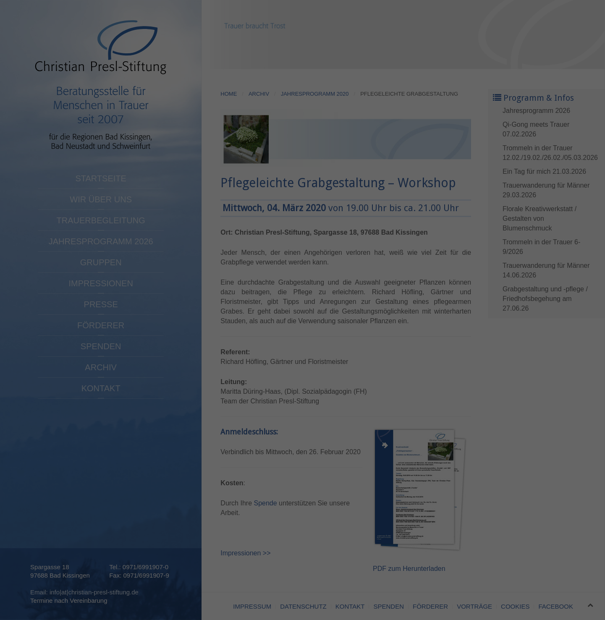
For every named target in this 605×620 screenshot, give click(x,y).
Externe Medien (415, 606)
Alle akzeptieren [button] (529, 540)
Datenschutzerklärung (282, 587)
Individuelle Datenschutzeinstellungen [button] (529, 593)
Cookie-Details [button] (529, 616)
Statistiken (253, 606)
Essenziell (99, 606)
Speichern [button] (529, 564)
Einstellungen (24, 595)
